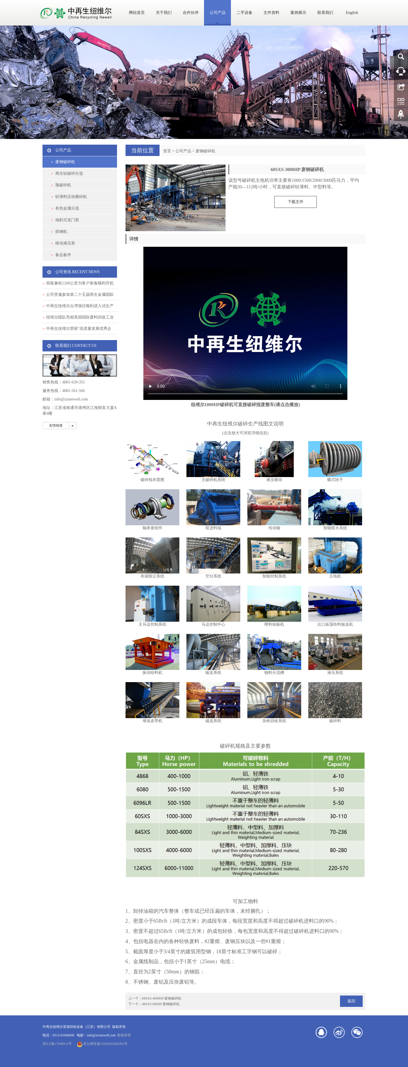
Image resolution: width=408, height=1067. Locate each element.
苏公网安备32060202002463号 (102, 1044)
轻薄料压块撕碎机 (71, 197)
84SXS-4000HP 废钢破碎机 (162, 998)
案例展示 (298, 12)
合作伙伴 (191, 12)
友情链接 (56, 425)
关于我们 (164, 12)
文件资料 (271, 12)
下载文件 (295, 202)
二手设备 (244, 12)
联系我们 (325, 12)
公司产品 (218, 12)
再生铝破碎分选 (69, 173)
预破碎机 (63, 185)
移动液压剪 (65, 243)
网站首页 (137, 12)
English (352, 12)
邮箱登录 (124, 1035)
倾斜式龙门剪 (67, 220)
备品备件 (63, 255)
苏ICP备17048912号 (57, 1044)
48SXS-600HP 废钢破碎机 (161, 1004)
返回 (351, 1001)
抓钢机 (61, 231)
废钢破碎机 (205, 151)
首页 (167, 151)
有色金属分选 (67, 208)
